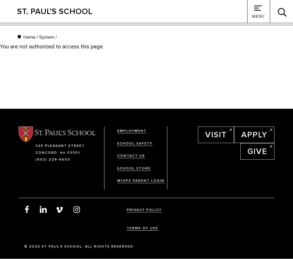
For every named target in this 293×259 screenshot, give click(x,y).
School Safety (135, 143)
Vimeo (60, 209)
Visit (216, 135)
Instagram (76, 209)
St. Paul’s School (54, 11)
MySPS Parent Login (141, 181)
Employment (131, 131)
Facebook (27, 209)
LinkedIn (43, 209)
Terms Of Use (142, 228)
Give (257, 151)
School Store (134, 168)
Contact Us (131, 156)
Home (29, 37)
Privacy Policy (144, 210)
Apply (254, 135)
